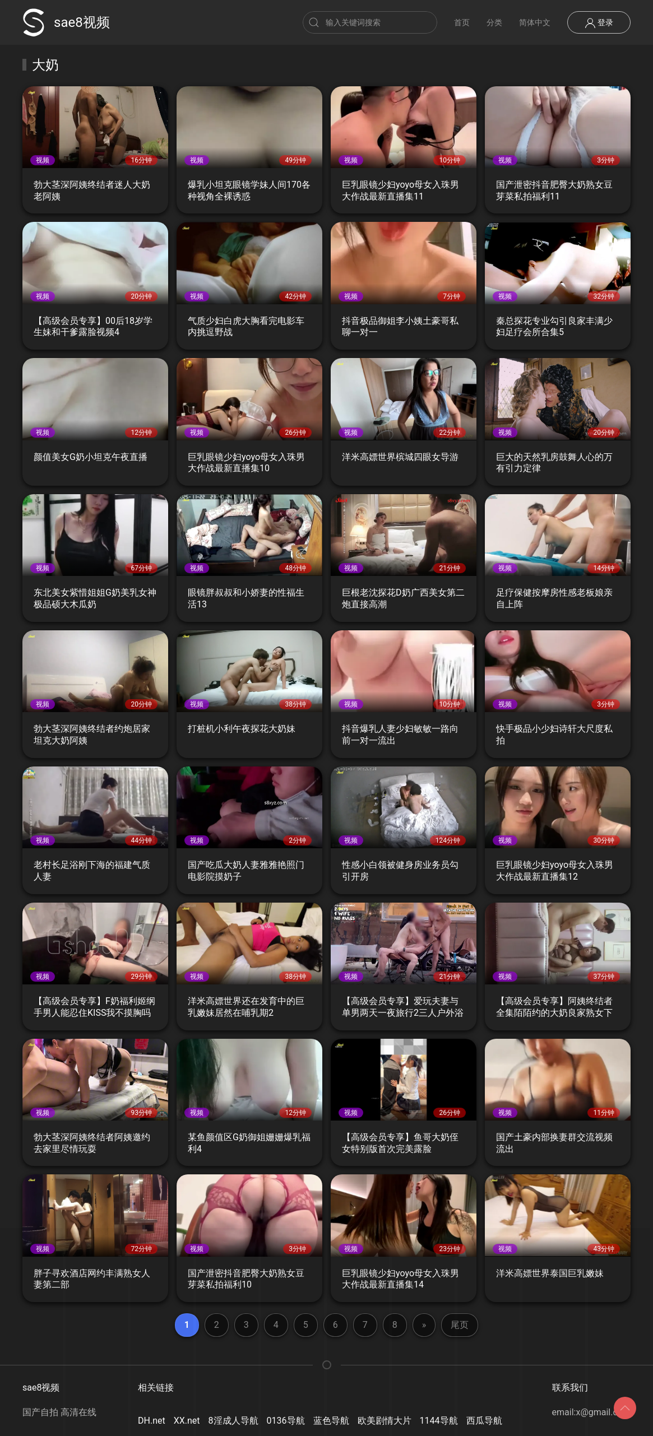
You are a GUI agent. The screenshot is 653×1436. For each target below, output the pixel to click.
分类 (494, 22)
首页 (462, 22)
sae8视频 (66, 22)
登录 (599, 23)
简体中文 (534, 22)
